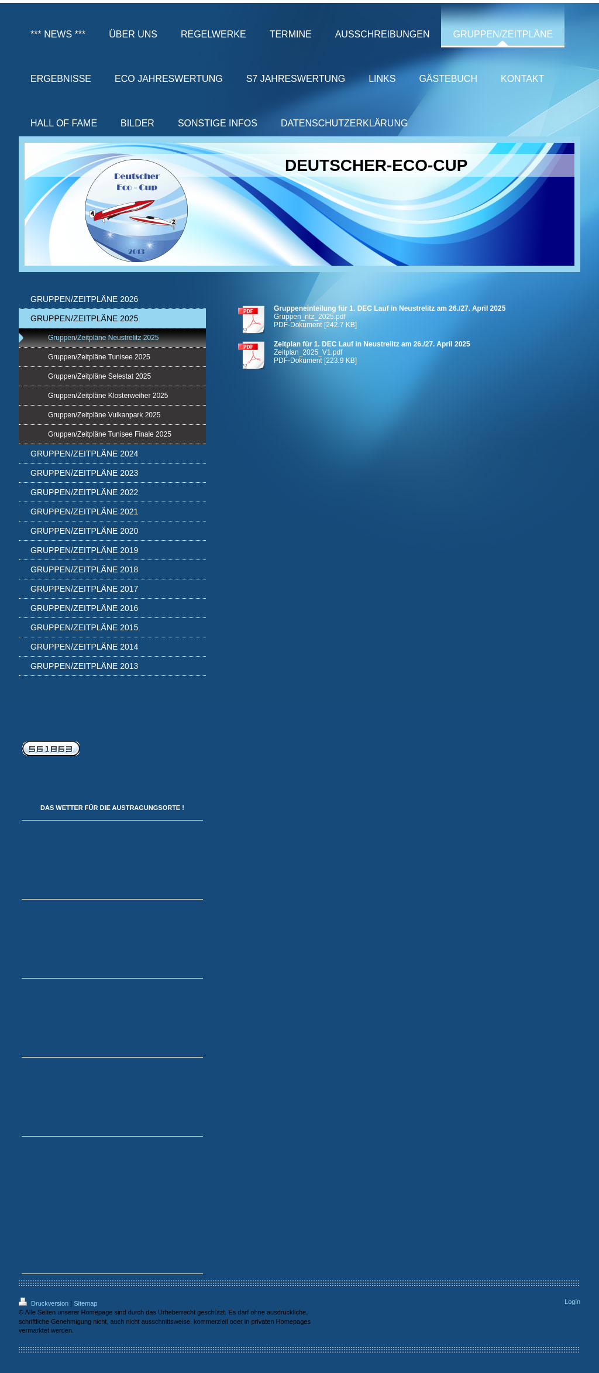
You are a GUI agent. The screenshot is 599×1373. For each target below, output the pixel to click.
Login (572, 1301)
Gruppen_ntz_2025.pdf (310, 317)
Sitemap (85, 1303)
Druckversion (44, 1303)
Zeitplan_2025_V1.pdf (308, 352)
